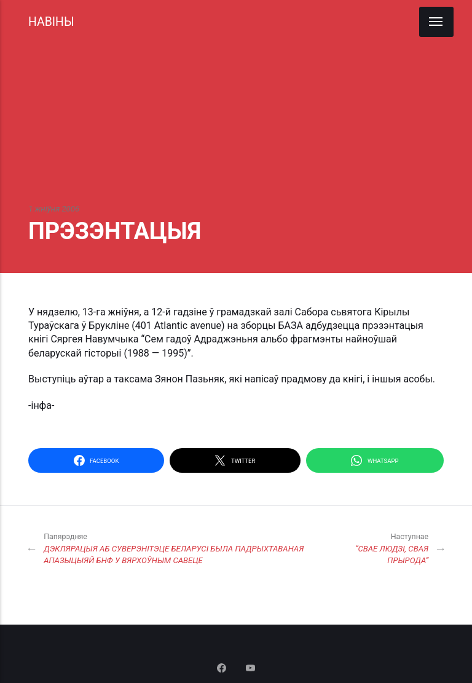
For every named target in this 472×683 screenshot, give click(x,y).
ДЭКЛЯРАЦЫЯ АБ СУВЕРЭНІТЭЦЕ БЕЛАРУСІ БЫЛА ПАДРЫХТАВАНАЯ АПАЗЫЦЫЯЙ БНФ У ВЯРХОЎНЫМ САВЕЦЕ (188, 548)
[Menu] (436, 22)
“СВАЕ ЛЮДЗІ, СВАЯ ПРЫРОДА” (389, 548)
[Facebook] (223, 669)
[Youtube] (250, 669)
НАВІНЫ (51, 22)
